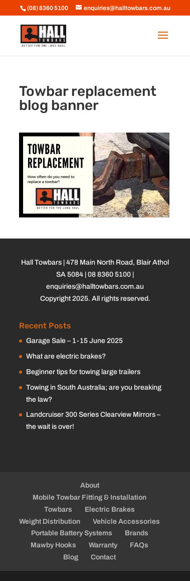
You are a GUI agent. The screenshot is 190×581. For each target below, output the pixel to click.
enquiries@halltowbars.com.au (95, 286)
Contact (103, 557)
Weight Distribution (49, 521)
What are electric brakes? (66, 356)
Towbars (58, 509)
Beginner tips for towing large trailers (83, 372)
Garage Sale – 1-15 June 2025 (74, 340)
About (89, 485)
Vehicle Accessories (126, 521)
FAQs (139, 545)
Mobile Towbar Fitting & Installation (89, 497)
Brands (136, 533)
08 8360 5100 (109, 274)
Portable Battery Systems (71, 533)
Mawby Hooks (53, 545)
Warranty (103, 545)
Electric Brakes (110, 509)
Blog (70, 557)
